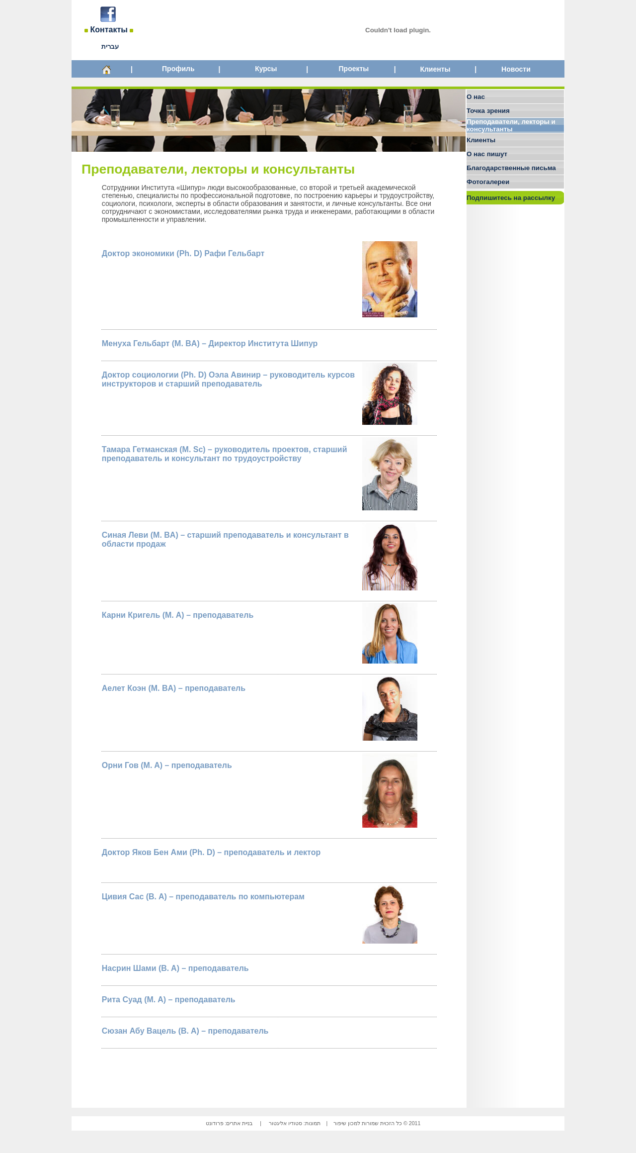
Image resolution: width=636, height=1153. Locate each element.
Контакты (109, 29)
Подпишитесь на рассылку (511, 197)
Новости (516, 69)
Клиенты (435, 69)
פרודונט (215, 1123)
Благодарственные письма (511, 168)
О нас (476, 96)
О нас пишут (487, 154)
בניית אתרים (239, 1123)
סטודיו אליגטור (285, 1123)
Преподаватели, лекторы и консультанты (511, 125)
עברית (110, 46)
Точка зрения (488, 110)
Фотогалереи (488, 182)
